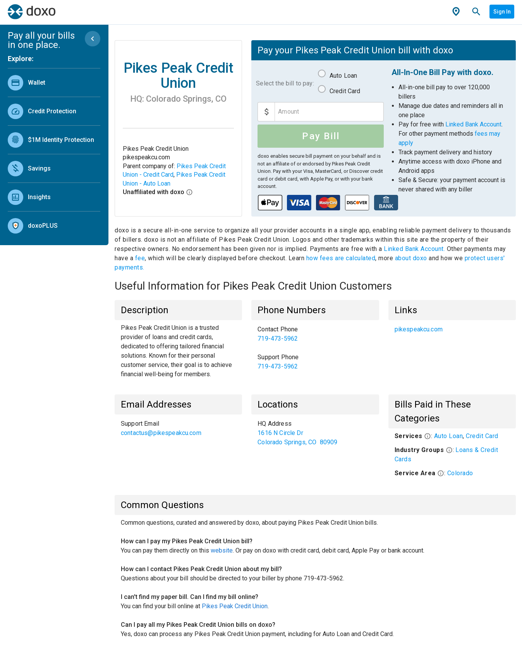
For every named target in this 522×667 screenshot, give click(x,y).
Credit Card (345, 91)
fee (140, 258)
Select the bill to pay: (285, 83)
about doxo (411, 258)
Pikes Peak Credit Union (235, 606)
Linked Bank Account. (415, 248)
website (222, 550)
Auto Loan (343, 75)
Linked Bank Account (473, 124)
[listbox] (54, 152)
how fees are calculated (341, 258)
